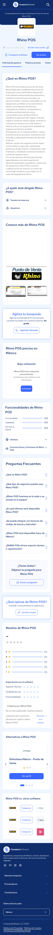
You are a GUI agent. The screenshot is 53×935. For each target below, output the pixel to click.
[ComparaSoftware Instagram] (20, 865)
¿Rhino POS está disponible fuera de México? (26, 535)
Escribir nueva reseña (38, 47)
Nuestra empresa (26, 876)
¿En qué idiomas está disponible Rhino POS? (26, 510)
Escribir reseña (26, 612)
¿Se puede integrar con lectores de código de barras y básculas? (26, 522)
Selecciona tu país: (12, 903)
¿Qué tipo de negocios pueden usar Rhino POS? (26, 486)
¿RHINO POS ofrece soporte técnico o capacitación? (26, 547)
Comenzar (26, 388)
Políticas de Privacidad (13, 928)
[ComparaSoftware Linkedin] (5, 865)
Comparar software (16, 55)
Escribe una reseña (42, 719)
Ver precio (41, 55)
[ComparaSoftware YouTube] (10, 865)
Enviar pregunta (26, 582)
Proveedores (26, 884)
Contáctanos (26, 893)
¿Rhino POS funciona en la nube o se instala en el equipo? (26, 498)
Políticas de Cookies (32, 928)
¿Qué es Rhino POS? (26, 474)
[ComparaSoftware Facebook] (15, 865)
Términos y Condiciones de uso (17, 930)
